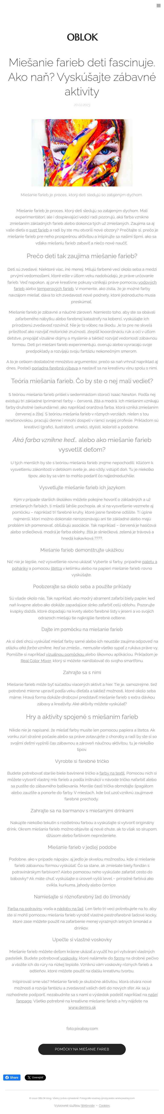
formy (119, 957)
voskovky (68, 957)
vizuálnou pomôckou (65, 654)
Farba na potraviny (25, 908)
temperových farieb (55, 288)
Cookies (104, 1105)
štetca (56, 568)
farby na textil (112, 773)
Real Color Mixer (36, 660)
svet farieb (39, 229)
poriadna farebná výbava (55, 368)
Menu (159, 5)
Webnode (88, 1105)
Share (11, 1077)
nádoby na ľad (70, 908)
